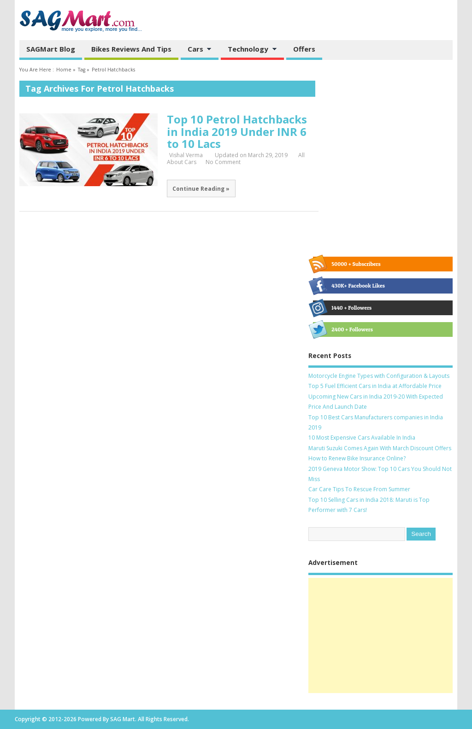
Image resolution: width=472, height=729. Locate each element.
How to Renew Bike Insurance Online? (357, 458)
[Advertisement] (380, 635)
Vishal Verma (186, 155)
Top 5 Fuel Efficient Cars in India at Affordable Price (375, 386)
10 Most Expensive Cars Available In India (361, 437)
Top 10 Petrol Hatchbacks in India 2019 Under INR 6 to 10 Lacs (237, 131)
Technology (249, 49)
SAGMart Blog (50, 48)
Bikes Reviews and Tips (131, 48)
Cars (196, 49)
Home (63, 69)
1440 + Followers (342, 307)
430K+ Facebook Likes (349, 285)
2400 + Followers (342, 329)
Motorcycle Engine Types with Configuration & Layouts (378, 376)
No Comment (223, 162)
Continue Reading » (201, 188)
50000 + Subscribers (346, 264)
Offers (304, 48)
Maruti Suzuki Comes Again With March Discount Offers (379, 448)
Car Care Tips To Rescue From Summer (359, 489)
